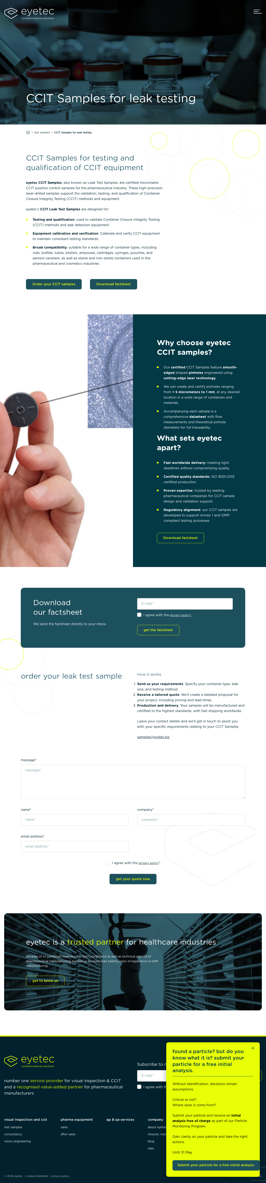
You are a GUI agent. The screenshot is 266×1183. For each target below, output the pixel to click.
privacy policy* (180, 615)
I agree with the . (167, 615)
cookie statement (37, 1176)
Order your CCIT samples (53, 284)
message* (29, 760)
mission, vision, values (163, 1134)
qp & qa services (120, 1119)
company (155, 1119)
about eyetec (157, 1127)
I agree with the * (136, 863)
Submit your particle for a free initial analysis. (216, 1165)
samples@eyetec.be (153, 737)
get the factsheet (158, 630)
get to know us (45, 981)
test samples (42, 132)
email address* (33, 836)
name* (26, 809)
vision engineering (17, 1141)
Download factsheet (113, 284)
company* (145, 809)
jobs (151, 1148)
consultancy (13, 1134)
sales (64, 1127)
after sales (68, 1134)
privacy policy (149, 863)
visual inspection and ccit (25, 1119)
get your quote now (133, 879)
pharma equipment (77, 1119)
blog (151, 1141)
